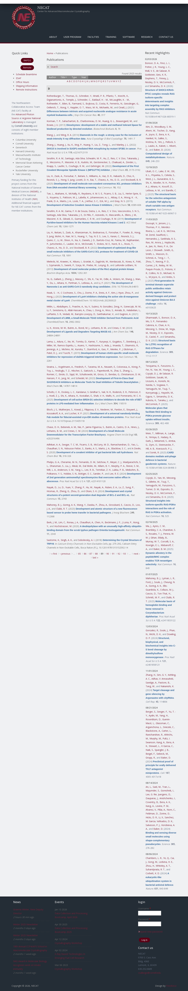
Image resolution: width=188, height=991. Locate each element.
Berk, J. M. (52, 522)
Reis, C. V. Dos (118, 158)
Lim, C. (62, 522)
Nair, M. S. (71, 236)
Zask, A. (58, 176)
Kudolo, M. (86, 162)
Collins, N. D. (155, 273)
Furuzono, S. (167, 365)
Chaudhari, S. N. (55, 448)
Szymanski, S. (56, 265)
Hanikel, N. (151, 138)
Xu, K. (70, 144)
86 (85, 553)
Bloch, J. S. (52, 409)
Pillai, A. (161, 809)
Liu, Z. (97, 144)
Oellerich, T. (53, 107)
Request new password (150, 931)
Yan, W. (158, 369)
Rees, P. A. (162, 246)
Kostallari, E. (86, 395)
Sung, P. (130, 487)
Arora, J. (159, 242)
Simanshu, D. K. (158, 86)
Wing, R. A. (66, 134)
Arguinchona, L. (154, 727)
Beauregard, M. (124, 121)
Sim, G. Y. (162, 674)
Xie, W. (71, 341)
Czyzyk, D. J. (152, 373)
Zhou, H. (150, 865)
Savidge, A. (151, 682)
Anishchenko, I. (167, 798)
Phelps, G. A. (53, 462)
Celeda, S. (169, 175)
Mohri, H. (59, 236)
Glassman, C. (162, 723)
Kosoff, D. (167, 186)
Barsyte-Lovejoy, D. (85, 314)
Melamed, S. (160, 440)
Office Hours (22, 82)
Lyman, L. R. (168, 578)
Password (144, 919)
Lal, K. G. (160, 231)
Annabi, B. (120, 310)
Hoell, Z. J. (54, 395)
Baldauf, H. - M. (100, 99)
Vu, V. (87, 306)
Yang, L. (79, 469)
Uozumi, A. (151, 381)
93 (124, 553)
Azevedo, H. (101, 214)
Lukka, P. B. (118, 469)
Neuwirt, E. (109, 366)
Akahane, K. (61, 193)
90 (107, 553)
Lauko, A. (153, 145)
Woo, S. (109, 310)
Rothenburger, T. (55, 95)
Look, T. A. (78, 201)
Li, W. (60, 240)
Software (129, 36)
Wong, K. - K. (130, 197)
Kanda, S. (150, 384)
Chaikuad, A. (118, 162)
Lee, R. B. (89, 469)
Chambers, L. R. (154, 858)
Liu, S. (121, 193)
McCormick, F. (167, 82)
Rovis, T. (128, 243)
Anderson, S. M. (65, 469)
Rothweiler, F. (54, 103)
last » (95, 557)
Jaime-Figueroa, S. (95, 427)
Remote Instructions (26, 89)
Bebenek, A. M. (68, 427)
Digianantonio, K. (56, 99)
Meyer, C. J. (116, 462)
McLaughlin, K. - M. (119, 99)
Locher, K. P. (75, 413)
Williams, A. (95, 176)
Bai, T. (93, 179)
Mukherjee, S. (66, 409)
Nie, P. (81, 427)
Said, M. (157, 786)
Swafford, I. (162, 234)
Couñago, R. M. (77, 166)
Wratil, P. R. (99, 95)
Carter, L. (166, 730)
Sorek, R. (154, 452)
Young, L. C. (164, 66)
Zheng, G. (65, 491)
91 (113, 553)
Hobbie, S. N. (70, 473)
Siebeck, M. (162, 753)
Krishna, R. (151, 141)
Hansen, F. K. (53, 378)
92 (119, 553)
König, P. (136, 366)
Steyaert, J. (131, 409)
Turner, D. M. (152, 489)
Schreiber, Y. (85, 95)
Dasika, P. (92, 504)
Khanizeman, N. (83, 232)
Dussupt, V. (151, 223)
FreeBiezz (171, 985)
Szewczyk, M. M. (132, 306)
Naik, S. (149, 749)
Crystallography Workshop (68, 943)
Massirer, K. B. (72, 162)
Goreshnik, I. (167, 790)
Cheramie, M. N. (69, 462)
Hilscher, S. (77, 370)
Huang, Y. (88, 144)
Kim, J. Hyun (117, 292)
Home (50, 53)
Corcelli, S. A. (167, 541)
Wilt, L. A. (51, 469)
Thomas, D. (72, 95)
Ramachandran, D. (120, 444)
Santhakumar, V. (105, 314)
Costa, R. (103, 103)
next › (137, 553)
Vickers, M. (118, 279)
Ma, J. (148, 526)
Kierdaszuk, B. (117, 261)
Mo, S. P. (150, 321)
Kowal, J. (78, 409)
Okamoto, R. (131, 345)
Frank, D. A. (53, 201)
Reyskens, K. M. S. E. (92, 193)
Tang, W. (150, 686)
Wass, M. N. (92, 107)
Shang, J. (129, 279)
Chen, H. (99, 522)
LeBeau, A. (87, 282)
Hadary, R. (166, 437)
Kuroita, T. (80, 349)
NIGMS (34, 191)
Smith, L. (150, 254)
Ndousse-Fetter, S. (74, 448)
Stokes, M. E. (103, 243)
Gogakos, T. (118, 341)
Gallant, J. (59, 279)
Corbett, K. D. (153, 873)
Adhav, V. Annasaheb (162, 678)
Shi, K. (91, 279)
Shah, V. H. (99, 395)
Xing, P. (78, 144)
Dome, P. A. (91, 292)
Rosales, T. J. (155, 533)
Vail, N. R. (106, 392)
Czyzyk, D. (151, 477)
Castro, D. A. (123, 427)
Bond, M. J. (84, 327)
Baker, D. (158, 149)
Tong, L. (106, 144)
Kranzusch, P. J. (164, 448)
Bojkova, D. (92, 103)
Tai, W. (98, 279)
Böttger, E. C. (85, 473)
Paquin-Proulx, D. (155, 269)
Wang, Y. (81, 504)
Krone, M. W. (59, 327)
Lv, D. (61, 487)
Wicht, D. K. (155, 634)
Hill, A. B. (150, 448)
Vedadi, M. (68, 314)
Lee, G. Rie (151, 794)
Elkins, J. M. (130, 214)
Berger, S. (151, 711)
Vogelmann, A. (65, 366)
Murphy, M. (155, 738)
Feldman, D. (152, 813)
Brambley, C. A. (153, 529)
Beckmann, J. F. (113, 522)
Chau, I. (90, 310)
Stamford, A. (93, 349)
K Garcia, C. (167, 746)
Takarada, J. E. (75, 214)
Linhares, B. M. (98, 327)
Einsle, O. (63, 374)
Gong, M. (153, 861)
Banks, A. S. (91, 448)
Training (110, 36)
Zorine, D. (165, 813)
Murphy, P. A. (118, 465)
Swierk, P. (69, 265)
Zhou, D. (75, 491)
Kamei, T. (93, 341)
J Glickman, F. (129, 349)
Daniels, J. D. (88, 240)
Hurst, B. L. (117, 243)
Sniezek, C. (168, 727)
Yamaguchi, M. (153, 388)
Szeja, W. (80, 265)
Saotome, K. (53, 540)
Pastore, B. (164, 682)
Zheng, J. (69, 279)
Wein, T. (150, 433)
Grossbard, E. (116, 504)
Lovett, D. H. (82, 179)
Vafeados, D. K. (165, 821)
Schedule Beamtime (26, 74)
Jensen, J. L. (164, 223)
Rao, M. (150, 242)
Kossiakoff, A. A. (55, 413)
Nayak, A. (99, 487)
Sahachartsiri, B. (70, 121)
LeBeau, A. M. (153, 190)
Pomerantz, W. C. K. (131, 395)
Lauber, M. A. (73, 243)
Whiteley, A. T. (163, 865)
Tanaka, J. (163, 400)
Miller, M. (51, 345)
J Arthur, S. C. (91, 201)
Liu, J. (68, 465)
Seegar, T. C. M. (70, 444)
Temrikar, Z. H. (103, 469)
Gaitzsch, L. (90, 370)
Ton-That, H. (164, 593)
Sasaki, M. (162, 377)
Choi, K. (130, 176)
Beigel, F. (150, 753)
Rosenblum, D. (153, 719)
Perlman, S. (74, 282)
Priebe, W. (91, 265)
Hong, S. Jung (68, 179)
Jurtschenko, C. (57, 243)
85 (79, 553)
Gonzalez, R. (152, 630)
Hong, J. (51, 296)
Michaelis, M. (106, 107)
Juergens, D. (164, 794)
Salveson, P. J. (153, 825)
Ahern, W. (151, 130)
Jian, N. (152, 246)
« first (54, 553)
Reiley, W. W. (165, 265)
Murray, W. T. (153, 541)
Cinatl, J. (123, 107)
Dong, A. (99, 310)
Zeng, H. (118, 306)
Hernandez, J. (152, 238)
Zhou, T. (150, 261)
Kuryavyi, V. (105, 341)
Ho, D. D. (115, 179)
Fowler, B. (128, 232)
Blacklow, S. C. (118, 448)
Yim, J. (161, 141)
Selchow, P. (103, 462)
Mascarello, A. (116, 214)
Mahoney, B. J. (54, 504)
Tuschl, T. (68, 352)
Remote (27, 67)
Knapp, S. (51, 166)
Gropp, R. (150, 757)
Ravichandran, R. (154, 734)
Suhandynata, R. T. (155, 869)
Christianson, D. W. (131, 374)
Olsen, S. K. (91, 491)
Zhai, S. (118, 370)
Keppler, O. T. (77, 107)
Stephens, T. (151, 78)
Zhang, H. (151, 674)
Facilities (93, 36)
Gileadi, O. (68, 218)
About (53, 36)
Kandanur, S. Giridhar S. (88, 392)
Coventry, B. (152, 802)
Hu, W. (89, 487)
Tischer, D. (162, 130)
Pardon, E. (119, 409)
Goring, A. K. (69, 504)
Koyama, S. (55, 197)
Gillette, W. (154, 481)
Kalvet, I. (163, 145)
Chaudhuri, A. (87, 522)
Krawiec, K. (66, 261)
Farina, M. (120, 240)
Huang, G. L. (108, 121)
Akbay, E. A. (117, 197)
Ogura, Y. (150, 396)
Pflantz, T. (111, 95)
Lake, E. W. (164, 171)
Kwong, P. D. (162, 261)
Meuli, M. (76, 465)
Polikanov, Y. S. (54, 473)
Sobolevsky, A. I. (86, 540)
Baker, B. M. (159, 549)
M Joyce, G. (154, 276)
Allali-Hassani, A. (76, 310)
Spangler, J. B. (162, 749)
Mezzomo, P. (57, 162)
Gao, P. (105, 349)
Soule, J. (158, 582)
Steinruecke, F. (166, 444)
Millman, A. (161, 433)
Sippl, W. (74, 374)
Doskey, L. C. (68, 392)
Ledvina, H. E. (166, 861)
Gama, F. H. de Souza (76, 211)
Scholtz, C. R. (53, 392)
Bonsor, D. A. (152, 63)
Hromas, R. (52, 491)
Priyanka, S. (157, 175)
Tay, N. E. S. (95, 236)
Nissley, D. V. (151, 82)
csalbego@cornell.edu (149, 972)
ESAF (18, 78)
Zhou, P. (129, 292)
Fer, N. (149, 369)
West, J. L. (151, 178)
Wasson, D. (162, 254)
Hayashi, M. (167, 392)
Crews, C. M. (118, 327)
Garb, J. (149, 440)
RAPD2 (27, 60)
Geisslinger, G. (131, 103)
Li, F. (101, 282)
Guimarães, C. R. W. (85, 218)
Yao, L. (134, 444)
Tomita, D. (81, 341)
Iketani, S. (83, 176)
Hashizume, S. (96, 345)
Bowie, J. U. (52, 124)
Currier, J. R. (152, 265)
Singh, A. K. (66, 540)
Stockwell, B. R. (133, 179)
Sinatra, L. (52, 366)
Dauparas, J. (152, 798)
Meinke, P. (115, 349)
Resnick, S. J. (53, 179)
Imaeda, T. (118, 345)
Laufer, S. (62, 166)
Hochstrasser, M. (63, 526)
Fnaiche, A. (77, 306)
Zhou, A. (103, 504)
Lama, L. (51, 341)
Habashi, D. (119, 176)
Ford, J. (149, 582)
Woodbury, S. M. (163, 126)
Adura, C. (61, 341)
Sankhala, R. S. (168, 238)
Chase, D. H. (53, 427)
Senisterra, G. (60, 310)
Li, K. (49, 327)
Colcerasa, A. (123, 366)
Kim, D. (149, 126)
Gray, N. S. (120, 201)
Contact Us (166, 36)
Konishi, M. (164, 381)
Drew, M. (163, 329)
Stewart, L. (154, 746)
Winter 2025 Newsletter (25, 924)
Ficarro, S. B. (110, 193)
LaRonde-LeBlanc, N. (126, 265)
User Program (72, 36)
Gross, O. (102, 374)
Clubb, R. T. (62, 508)
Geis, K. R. (161, 74)
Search (54, 66)
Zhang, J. (51, 144)
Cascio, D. (129, 504)
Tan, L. (50, 193)
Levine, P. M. (162, 805)
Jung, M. (65, 378)
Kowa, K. (130, 261)
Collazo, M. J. (167, 589)
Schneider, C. (84, 99)
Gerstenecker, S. (102, 162)
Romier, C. (52, 374)
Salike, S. (162, 138)
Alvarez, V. (151, 809)
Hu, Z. (106, 158)
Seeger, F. (162, 711)
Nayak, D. (52, 487)
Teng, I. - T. (163, 257)
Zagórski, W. (101, 261)
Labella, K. (83, 197)
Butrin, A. (72, 327)
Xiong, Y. (64, 107)
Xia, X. (78, 240)
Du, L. (53, 282)
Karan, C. (115, 236)
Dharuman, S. (57, 465)
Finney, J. (163, 78)
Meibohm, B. (132, 469)
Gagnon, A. (125, 314)
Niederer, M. (106, 409)
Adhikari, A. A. (54, 444)
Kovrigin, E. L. (153, 545)
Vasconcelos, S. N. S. (128, 211)
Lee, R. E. (114, 473)
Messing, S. (151, 329)
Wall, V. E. (150, 70)
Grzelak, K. (88, 261)
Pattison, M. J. (70, 197)
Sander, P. (98, 473)
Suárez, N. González (102, 306)
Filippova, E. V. (91, 409)
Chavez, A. (103, 179)
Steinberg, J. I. (133, 341)
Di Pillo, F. (89, 214)
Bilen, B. (66, 103)
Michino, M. (68, 349)
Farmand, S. (78, 103)
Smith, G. (169, 250)
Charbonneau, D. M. (90, 121)
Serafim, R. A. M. (55, 158)
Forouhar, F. (70, 176)
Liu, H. (50, 176)
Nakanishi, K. (167, 686)
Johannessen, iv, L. (100, 197)
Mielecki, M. (53, 261)
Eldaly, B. (162, 537)
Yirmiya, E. (154, 437)
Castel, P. (154, 336)
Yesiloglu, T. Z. (62, 370)
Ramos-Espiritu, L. (66, 345)
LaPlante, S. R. (54, 314)
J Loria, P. (127, 522)
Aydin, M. (153, 715)
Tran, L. (166, 786)
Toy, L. (50, 370)
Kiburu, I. (77, 261)
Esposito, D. (167, 489)
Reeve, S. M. (132, 465)
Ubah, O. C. (151, 171)
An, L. (148, 786)
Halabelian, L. (133, 310)
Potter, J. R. (151, 66)
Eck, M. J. (104, 201)
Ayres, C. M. (159, 526)
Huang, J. (61, 144)
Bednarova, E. (100, 232)
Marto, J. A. (65, 201)
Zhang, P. (80, 487)
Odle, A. (108, 279)
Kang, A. (160, 742)
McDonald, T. (89, 243)
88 (96, 553)
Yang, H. (164, 715)
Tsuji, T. (166, 388)
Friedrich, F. (80, 366)
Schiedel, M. (82, 378)
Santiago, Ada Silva (75, 158)
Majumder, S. (153, 790)
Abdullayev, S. (64, 306)
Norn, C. (171, 809)
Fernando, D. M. (87, 462)
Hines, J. (135, 427)
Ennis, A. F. (104, 292)
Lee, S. (105, 236)
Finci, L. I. (165, 63)
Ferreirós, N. (116, 103)
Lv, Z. (121, 487)
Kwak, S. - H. (53, 292)
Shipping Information (27, 85)
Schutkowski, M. (88, 374)
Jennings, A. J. (53, 349)
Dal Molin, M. (90, 465)
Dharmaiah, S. (153, 317)
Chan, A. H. (164, 325)
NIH (35, 199)
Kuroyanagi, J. (153, 392)
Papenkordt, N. (105, 370)
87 (90, 553)
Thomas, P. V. (153, 227)
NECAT (43, 7)
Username (144, 908)
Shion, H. (68, 240)
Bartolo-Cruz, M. (105, 240)
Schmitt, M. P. (153, 597)
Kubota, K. (151, 400)
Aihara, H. (62, 282)
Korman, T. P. (54, 121)
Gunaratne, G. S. (165, 178)
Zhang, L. (127, 370)
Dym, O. (153, 444)
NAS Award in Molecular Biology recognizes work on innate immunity (30, 965)
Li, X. (161, 817)
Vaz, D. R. (107, 176)
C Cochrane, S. (68, 292)
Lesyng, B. (103, 265)
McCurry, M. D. (101, 444)
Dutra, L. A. (94, 211)
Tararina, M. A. (95, 366)
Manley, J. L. (122, 144)
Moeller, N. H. (160, 182)
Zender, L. (131, 162)
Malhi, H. (110, 395)
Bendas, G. (114, 374)
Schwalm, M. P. (94, 158)
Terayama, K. (153, 365)
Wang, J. (51, 134)
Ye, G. (50, 279)
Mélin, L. (51, 306)
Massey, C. (80, 279)
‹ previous (65, 553)
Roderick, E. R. (120, 392)
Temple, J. (71, 99)
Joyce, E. (153, 134)
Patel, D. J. (52, 352)
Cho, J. (80, 292)
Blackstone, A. (153, 730)
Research (146, 36)
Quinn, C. (51, 240)
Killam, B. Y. (104, 465)
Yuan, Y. (69, 487)
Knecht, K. (123, 95)
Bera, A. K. (164, 134)
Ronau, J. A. (73, 522)
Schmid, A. (151, 257)
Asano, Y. (82, 345)
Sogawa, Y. (162, 384)
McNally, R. (74, 193)
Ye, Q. (166, 858)
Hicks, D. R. (151, 817)
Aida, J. (107, 345)
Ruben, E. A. (111, 487)
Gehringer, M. (97, 166)
